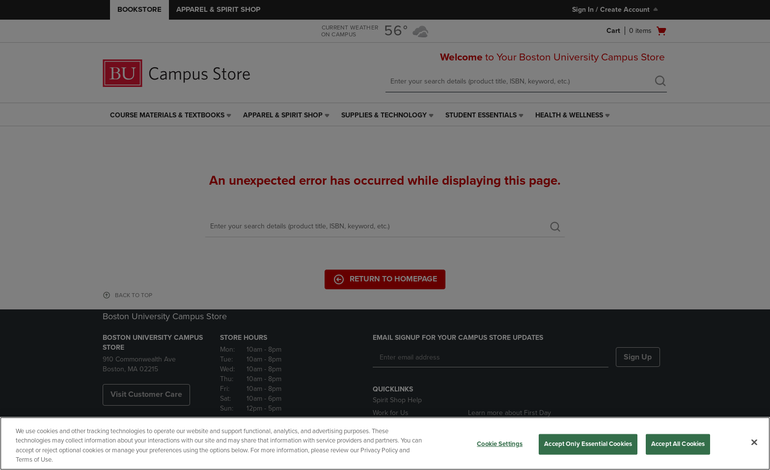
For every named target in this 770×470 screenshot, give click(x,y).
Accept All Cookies (678, 444)
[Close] (754, 442)
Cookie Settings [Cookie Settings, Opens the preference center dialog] (499, 444)
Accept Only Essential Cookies (588, 444)
